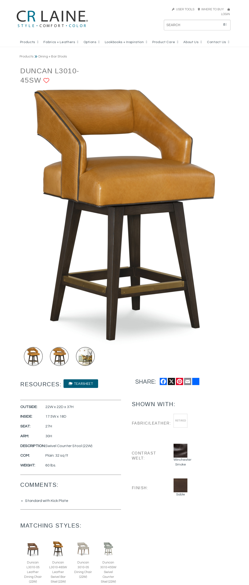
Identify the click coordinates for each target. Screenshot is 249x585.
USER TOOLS (183, 9)
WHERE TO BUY (212, 9)
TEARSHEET (81, 383)
